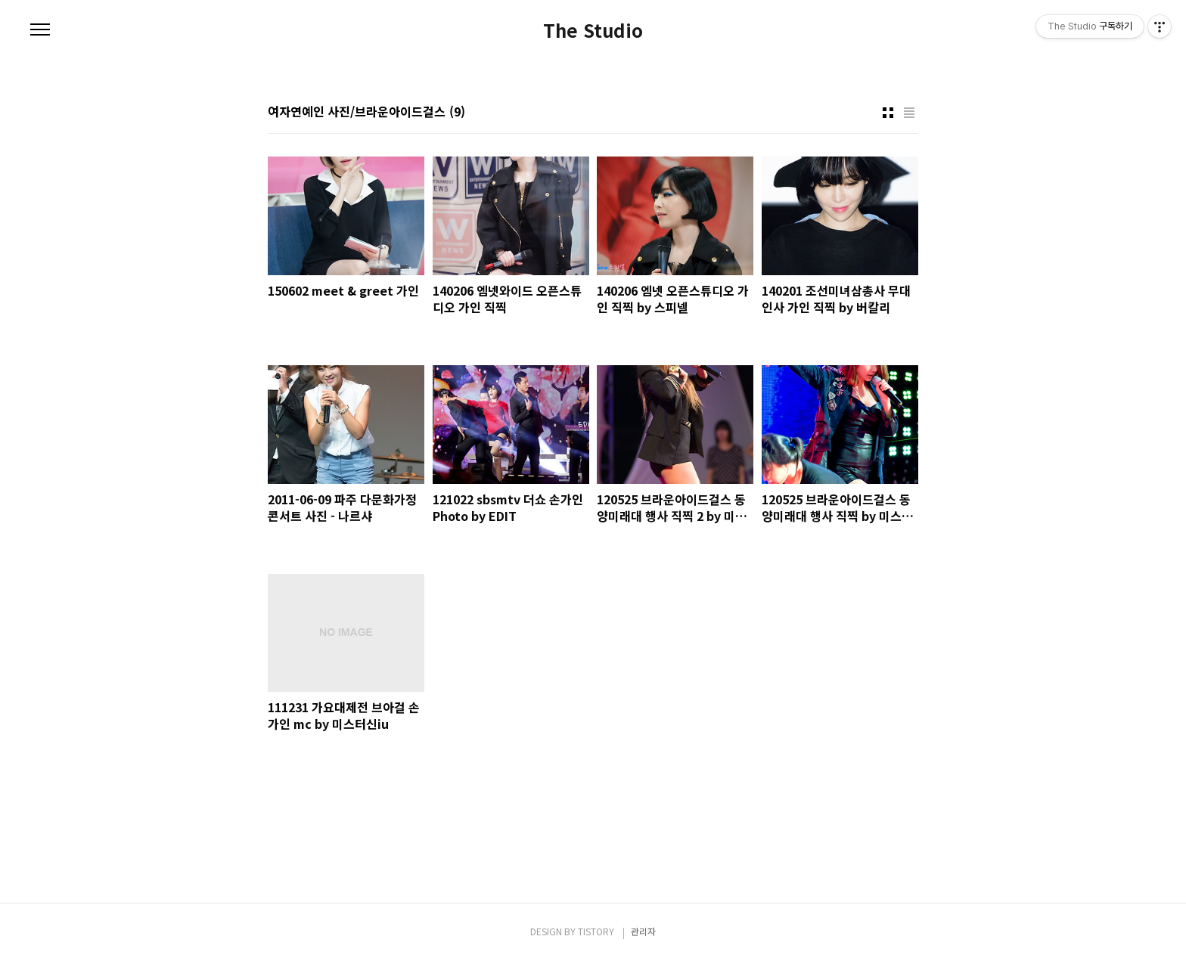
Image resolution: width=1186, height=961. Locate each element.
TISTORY (596, 931)
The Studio (593, 30)
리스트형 (909, 113)
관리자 (643, 931)
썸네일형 (888, 113)
